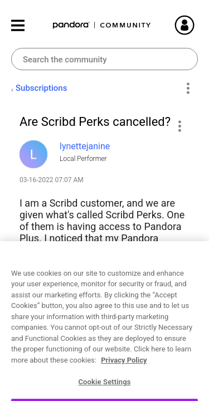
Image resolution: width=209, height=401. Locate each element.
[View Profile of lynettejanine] (85, 146)
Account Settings (103, 311)
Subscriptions (41, 88)
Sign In (198, 25)
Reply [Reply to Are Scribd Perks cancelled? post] (123, 376)
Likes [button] (38, 375)
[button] (179, 125)
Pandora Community (102, 25)
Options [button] (187, 88)
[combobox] (104, 59)
